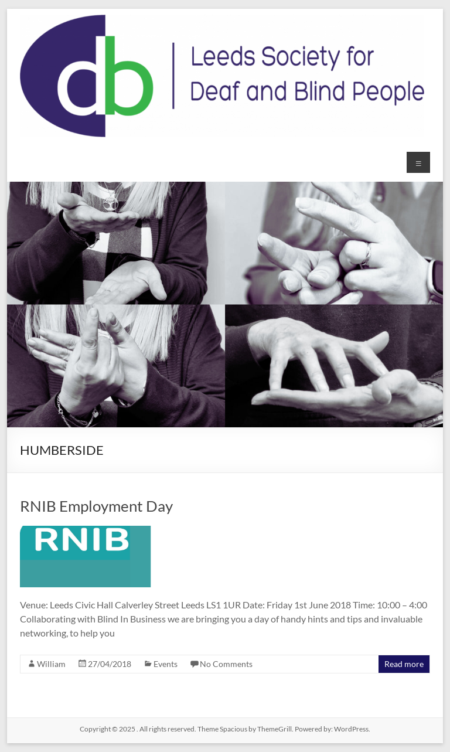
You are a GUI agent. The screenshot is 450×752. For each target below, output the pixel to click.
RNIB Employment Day (96, 505)
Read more (404, 664)
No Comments (226, 664)
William (51, 664)
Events (166, 664)
